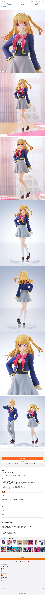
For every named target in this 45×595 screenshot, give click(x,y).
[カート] (36, 1)
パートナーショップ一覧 (7, 488)
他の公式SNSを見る (22, 582)
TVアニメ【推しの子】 (4, 6)
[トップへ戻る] (22, 558)
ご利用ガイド (3, 588)
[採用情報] (31, 1)
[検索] (34, 1)
